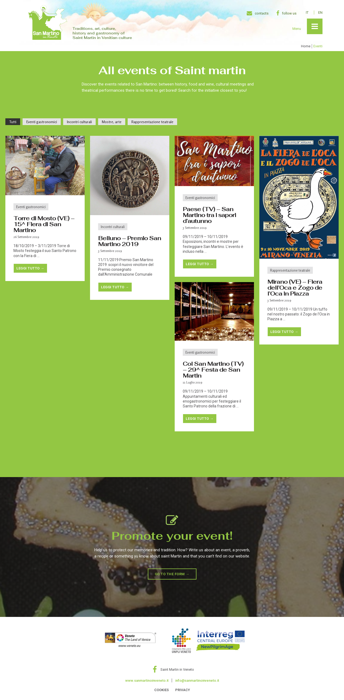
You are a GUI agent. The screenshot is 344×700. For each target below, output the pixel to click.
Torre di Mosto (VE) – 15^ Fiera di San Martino (43, 224)
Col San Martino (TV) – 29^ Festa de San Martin (213, 369)
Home (305, 46)
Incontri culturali (113, 227)
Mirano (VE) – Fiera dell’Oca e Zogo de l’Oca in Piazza (294, 287)
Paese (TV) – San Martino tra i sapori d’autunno (209, 215)
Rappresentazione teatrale (290, 270)
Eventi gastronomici (31, 207)
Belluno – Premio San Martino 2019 (129, 241)
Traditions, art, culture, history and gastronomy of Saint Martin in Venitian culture (102, 33)
